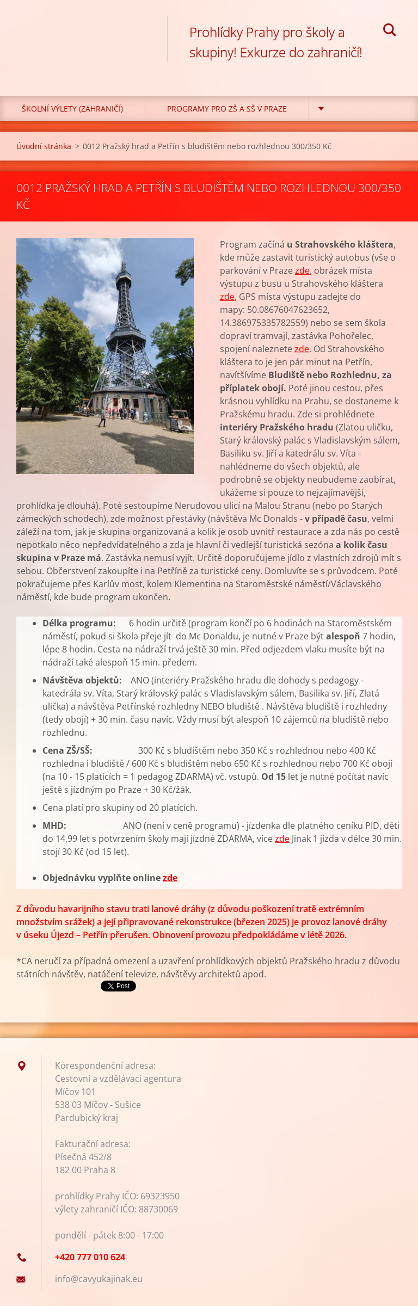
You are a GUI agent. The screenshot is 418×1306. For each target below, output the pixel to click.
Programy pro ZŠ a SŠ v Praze (227, 108)
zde (302, 270)
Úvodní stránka (43, 146)
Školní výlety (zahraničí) (72, 108)
